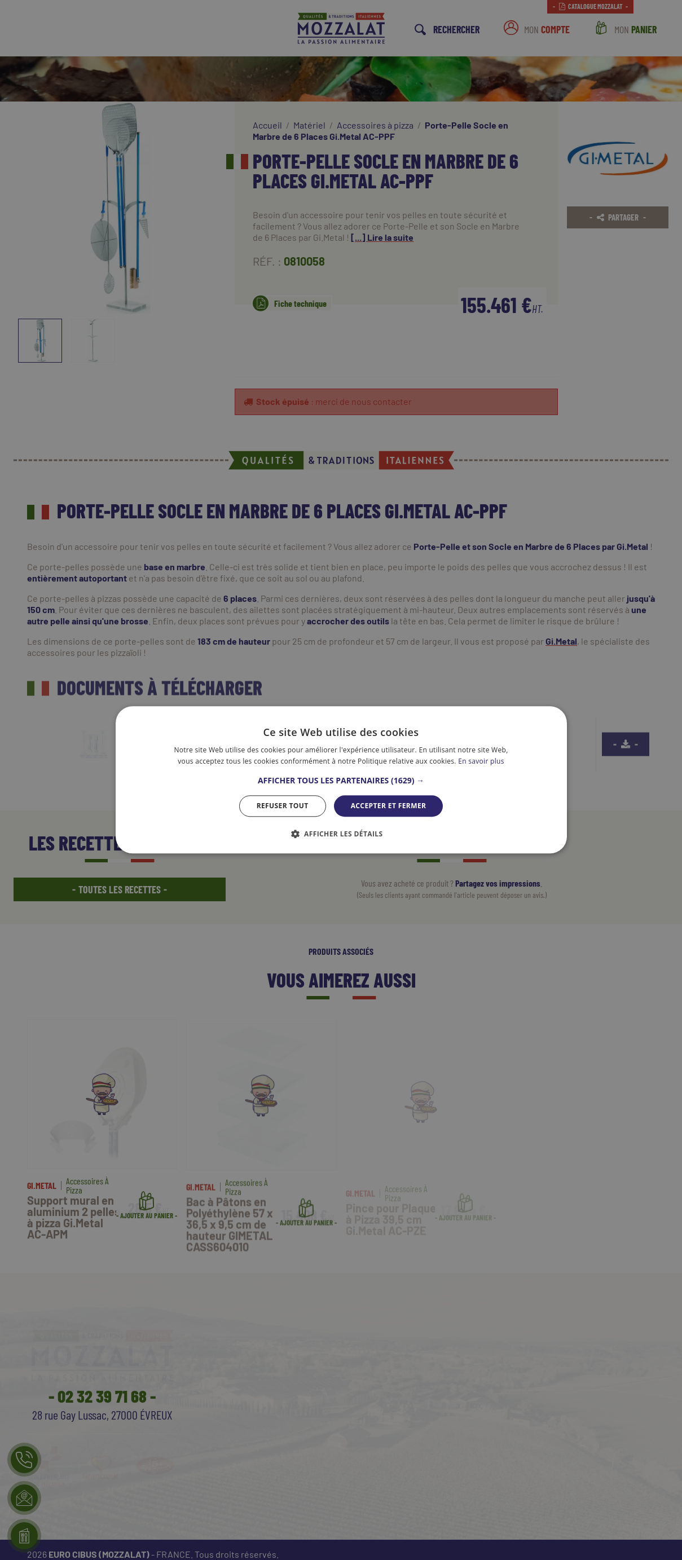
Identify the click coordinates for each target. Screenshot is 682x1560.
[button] (341, 780)
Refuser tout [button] (283, 805)
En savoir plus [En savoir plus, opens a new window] (481, 761)
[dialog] (341, 780)
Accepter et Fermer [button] (388, 805)
